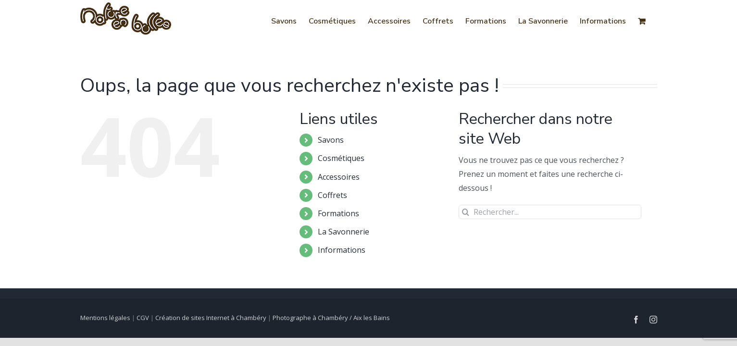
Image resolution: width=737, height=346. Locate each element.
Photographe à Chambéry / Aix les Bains (331, 317)
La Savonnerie (343, 231)
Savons (331, 140)
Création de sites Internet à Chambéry (210, 317)
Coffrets (332, 195)
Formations (338, 213)
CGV (143, 317)
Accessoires (339, 177)
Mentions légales (105, 317)
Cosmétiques (341, 158)
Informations (341, 250)
